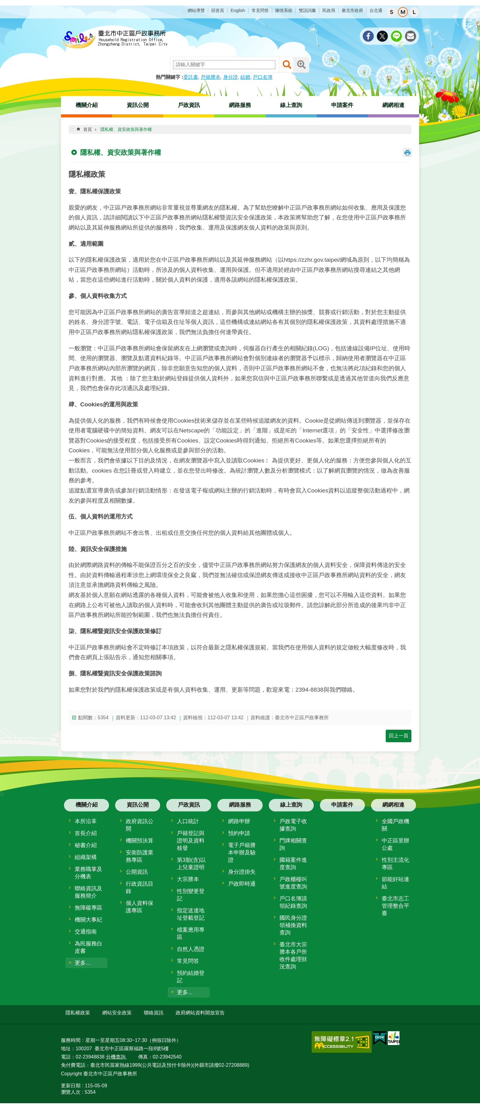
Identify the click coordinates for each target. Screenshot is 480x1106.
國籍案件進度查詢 (293, 863)
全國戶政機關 (395, 825)
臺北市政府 (352, 10)
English (238, 10)
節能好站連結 (395, 883)
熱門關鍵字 (168, 77)
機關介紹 (87, 105)
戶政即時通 (242, 884)
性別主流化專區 (395, 863)
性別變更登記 (190, 895)
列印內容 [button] (407, 153)
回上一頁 (398, 735)
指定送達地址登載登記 (190, 914)
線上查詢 (291, 105)
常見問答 (260, 10)
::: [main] (72, 129)
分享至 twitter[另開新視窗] (382, 36)
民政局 (328, 10)
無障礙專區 (88, 908)
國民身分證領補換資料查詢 (293, 925)
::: (184, 11)
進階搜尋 (301, 65)
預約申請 (239, 833)
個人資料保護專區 (139, 907)
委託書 (190, 77)
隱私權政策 (78, 1012)
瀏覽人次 (71, 1089)
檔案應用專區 (190, 933)
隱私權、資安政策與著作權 (126, 129)
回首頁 (217, 10)
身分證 (230, 77)
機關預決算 (139, 841)
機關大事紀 (88, 920)
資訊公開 (138, 105)
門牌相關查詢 (293, 844)
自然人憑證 (190, 949)
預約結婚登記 (190, 976)
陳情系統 (283, 10)
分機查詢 (116, 1054)
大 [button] (414, 12)
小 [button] (391, 12)
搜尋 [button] (287, 65)
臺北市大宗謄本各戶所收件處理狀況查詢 (293, 955)
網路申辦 (239, 821)
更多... (82, 963)
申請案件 (342, 105)
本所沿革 (86, 821)
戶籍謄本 (210, 77)
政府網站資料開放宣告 (200, 1012)
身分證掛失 (242, 872)
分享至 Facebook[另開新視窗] (368, 36)
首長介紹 (86, 833)
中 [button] (403, 12)
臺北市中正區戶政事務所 (114, 40)
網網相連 (393, 105)
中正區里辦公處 (395, 844)
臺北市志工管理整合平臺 (395, 905)
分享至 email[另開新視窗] (410, 36)
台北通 (375, 10)
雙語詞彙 (307, 10)
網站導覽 (196, 10)
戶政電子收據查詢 (293, 825)
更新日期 (71, 1082)
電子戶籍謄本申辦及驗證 (242, 852)
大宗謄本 (188, 879)
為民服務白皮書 (88, 947)
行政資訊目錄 (139, 887)
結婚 (245, 77)
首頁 (87, 129)
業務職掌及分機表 (88, 873)
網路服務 (240, 105)
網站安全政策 (117, 1012)
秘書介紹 (86, 845)
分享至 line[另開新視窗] (396, 36)
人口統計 (188, 821)
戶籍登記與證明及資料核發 (190, 840)
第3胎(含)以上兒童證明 (191, 863)
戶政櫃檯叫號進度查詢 (293, 883)
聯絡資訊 (153, 1012)
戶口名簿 (262, 77)
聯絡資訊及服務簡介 (88, 892)
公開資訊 (137, 872)
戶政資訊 (189, 105)
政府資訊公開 (139, 825)
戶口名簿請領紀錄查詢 (293, 902)
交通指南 (86, 932)
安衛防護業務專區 (139, 856)
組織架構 (86, 857)
